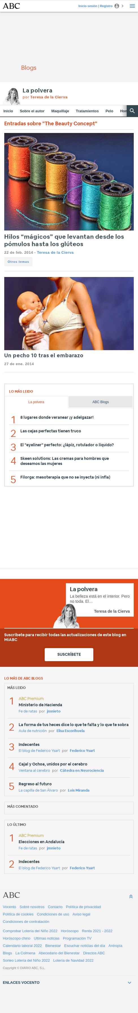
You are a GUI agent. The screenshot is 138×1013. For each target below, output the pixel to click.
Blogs (7, 953)
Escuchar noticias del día (84, 946)
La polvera (38, 91)
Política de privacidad (83, 907)
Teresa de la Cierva (55, 252)
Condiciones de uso (53, 914)
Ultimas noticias (47, 938)
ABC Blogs (100, 402)
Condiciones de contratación (26, 921)
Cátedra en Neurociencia (82, 771)
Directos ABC (94, 953)
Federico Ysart (82, 751)
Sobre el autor (32, 111)
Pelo (109, 111)
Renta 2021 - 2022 (97, 931)
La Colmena (25, 953)
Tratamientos (87, 111)
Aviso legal (81, 914)
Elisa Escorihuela (71, 731)
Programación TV (77, 938)
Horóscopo (70, 931)
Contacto (55, 907)
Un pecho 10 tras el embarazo (43, 355)
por (45, 97)
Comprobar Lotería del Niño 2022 (30, 931)
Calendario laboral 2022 (22, 946)
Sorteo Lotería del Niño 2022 (26, 960)
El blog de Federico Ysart (39, 751)
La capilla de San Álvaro (38, 790)
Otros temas (18, 261)
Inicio (8, 111)
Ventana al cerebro (34, 771)
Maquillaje (60, 111)
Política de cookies (18, 914)
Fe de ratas (28, 711)
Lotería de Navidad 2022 (73, 960)
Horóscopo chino (17, 938)
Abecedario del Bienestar (59, 953)
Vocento (9, 907)
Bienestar (53, 946)
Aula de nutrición (33, 731)
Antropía (115, 946)
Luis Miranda (78, 790)
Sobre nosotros (32, 907)
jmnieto (54, 711)
